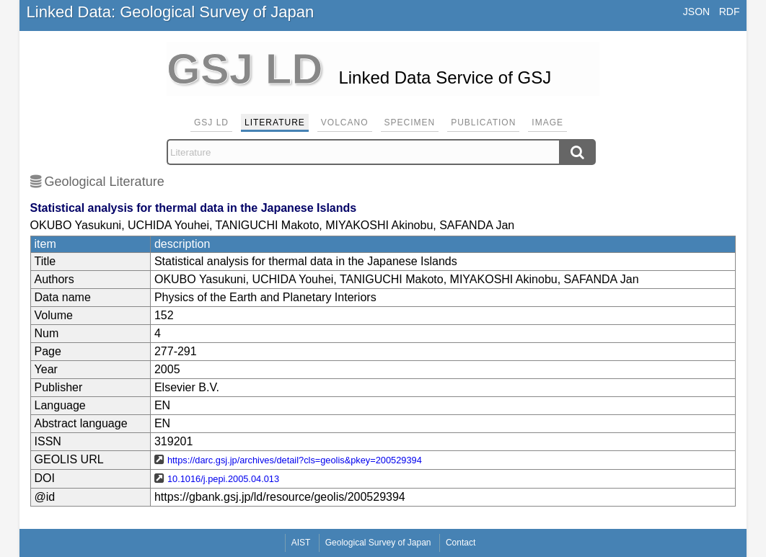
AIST (301, 543)
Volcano (345, 122)
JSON (696, 11)
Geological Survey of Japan (378, 543)
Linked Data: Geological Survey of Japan (170, 12)
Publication (483, 122)
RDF (729, 11)
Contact (460, 543)
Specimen (410, 122)
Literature (275, 122)
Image (547, 122)
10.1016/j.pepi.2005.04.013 (223, 478)
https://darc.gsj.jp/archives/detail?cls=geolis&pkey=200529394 (294, 460)
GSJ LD (211, 122)
